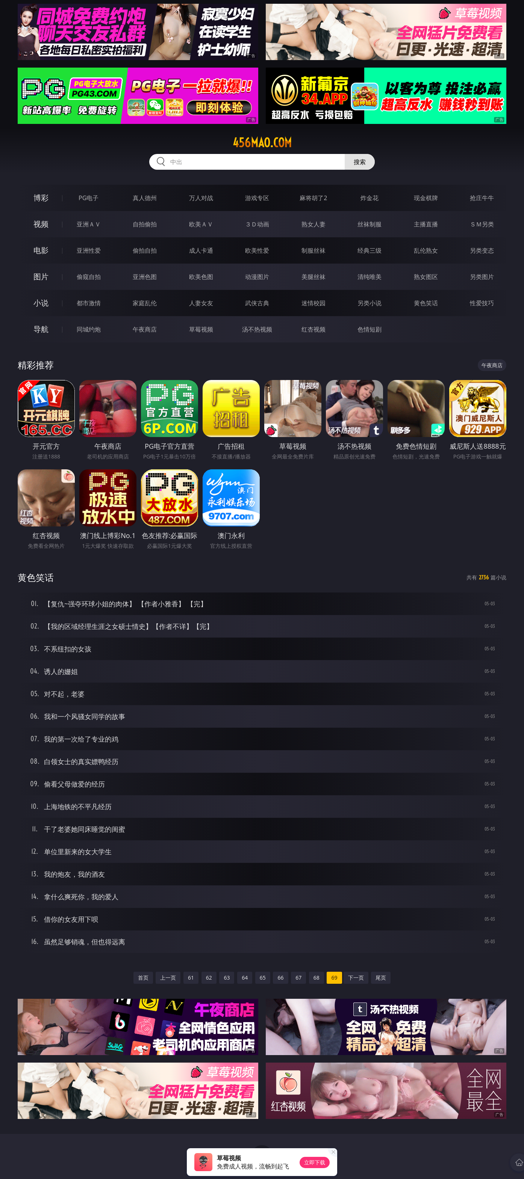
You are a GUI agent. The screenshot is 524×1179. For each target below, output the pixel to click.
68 (316, 977)
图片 (40, 276)
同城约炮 (89, 329)
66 (280, 977)
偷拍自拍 (145, 250)
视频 (40, 224)
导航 (40, 329)
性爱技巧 (482, 303)
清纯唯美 (369, 277)
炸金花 (369, 198)
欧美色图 (201, 277)
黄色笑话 (426, 303)
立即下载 (314, 1162)
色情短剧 (369, 329)
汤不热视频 (257, 329)
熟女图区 (426, 277)
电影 (40, 250)
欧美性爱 (257, 250)
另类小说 (369, 303)
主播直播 (426, 224)
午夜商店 (145, 329)
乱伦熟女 (426, 250)
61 (191, 977)
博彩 (40, 198)
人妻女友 (201, 303)
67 (298, 977)
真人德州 (145, 198)
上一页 (168, 977)
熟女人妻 (313, 224)
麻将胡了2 (313, 198)
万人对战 (201, 198)
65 (263, 977)
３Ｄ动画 (257, 224)
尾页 (381, 977)
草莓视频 (201, 329)
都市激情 (89, 303)
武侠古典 (257, 303)
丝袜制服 (369, 224)
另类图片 (482, 277)
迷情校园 (313, 303)
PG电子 (88, 198)
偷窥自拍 (89, 277)
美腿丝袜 (313, 277)
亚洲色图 (145, 277)
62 (209, 977)
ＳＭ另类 (482, 224)
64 (245, 977)
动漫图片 (257, 277)
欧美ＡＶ (201, 224)
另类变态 (482, 250)
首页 (143, 977)
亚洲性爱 (89, 250)
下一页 (356, 977)
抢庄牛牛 (482, 198)
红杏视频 (313, 329)
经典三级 (369, 250)
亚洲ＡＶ (89, 224)
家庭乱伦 (145, 303)
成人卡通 (201, 250)
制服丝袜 (313, 250)
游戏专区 (257, 198)
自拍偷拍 (145, 224)
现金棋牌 (426, 198)
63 (227, 977)
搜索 (360, 162)
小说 (40, 303)
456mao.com (262, 142)
